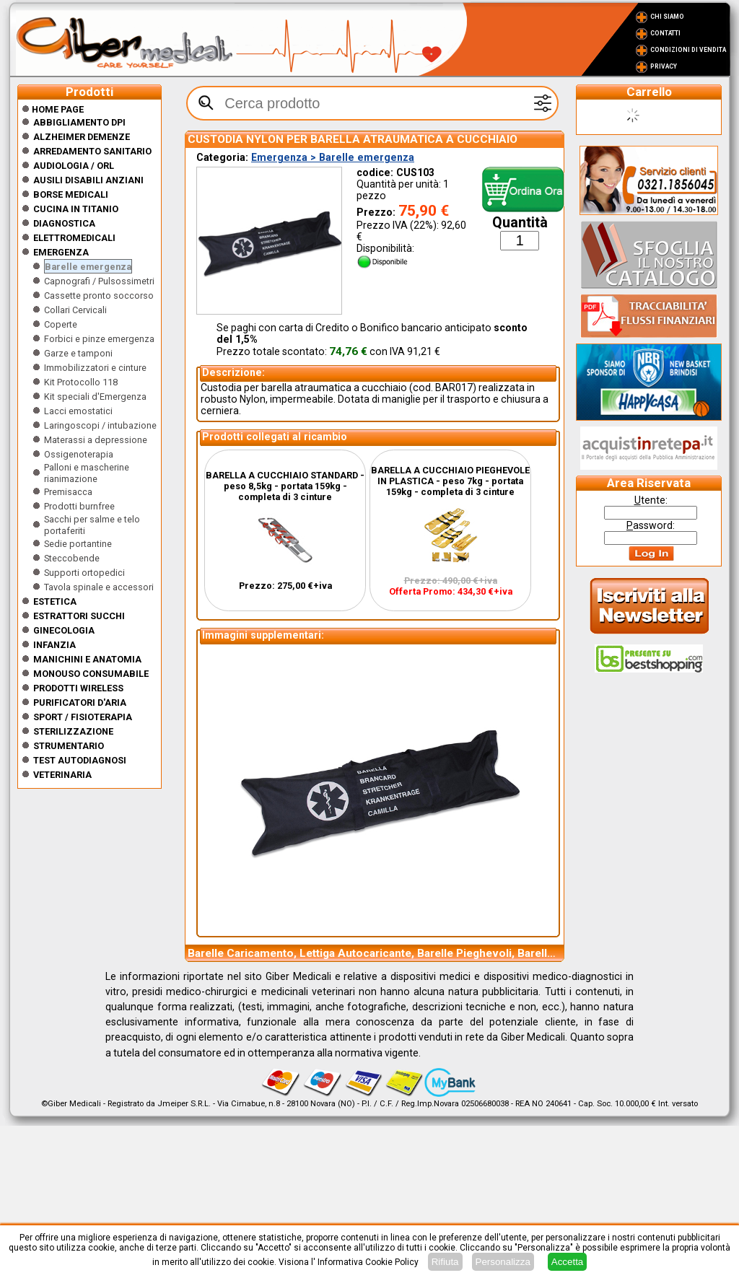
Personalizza (503, 1261)
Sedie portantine (78, 543)
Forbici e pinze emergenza (99, 338)
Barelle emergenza (88, 266)
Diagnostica (64, 223)
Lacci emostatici (78, 411)
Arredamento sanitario (92, 151)
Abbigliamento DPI (79, 122)
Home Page (53, 109)
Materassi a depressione (95, 439)
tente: (651, 500)
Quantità (520, 222)
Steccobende (72, 558)
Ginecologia (64, 630)
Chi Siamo (667, 16)
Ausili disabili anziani (88, 180)
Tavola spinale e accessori (99, 587)
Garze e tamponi (78, 353)
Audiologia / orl (73, 165)
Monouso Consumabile (91, 673)
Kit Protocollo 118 (81, 382)
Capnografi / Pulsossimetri (99, 281)
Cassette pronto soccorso (99, 295)
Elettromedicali (74, 237)
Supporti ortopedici (84, 572)
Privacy (663, 66)
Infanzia (54, 644)
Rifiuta (445, 1261)
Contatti (665, 33)
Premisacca (68, 491)
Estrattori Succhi (79, 615)
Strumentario (68, 745)
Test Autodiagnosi (79, 760)
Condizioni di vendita (688, 49)
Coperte (60, 324)
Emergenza (61, 252)
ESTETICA (54, 601)
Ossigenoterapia (78, 454)
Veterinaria (62, 774)
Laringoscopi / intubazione (100, 425)
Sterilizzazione (73, 731)
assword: (650, 525)
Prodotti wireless (78, 688)
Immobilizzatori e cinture (95, 367)
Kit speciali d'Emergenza (95, 396)
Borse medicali (70, 194)
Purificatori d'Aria (79, 702)
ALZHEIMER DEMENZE (81, 136)
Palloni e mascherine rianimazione (86, 473)
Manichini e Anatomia (87, 659)
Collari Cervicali (75, 310)
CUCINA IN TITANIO (75, 208)
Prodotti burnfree (79, 506)
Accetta (567, 1261)
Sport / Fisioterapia (82, 717)
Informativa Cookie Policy (368, 1262)
